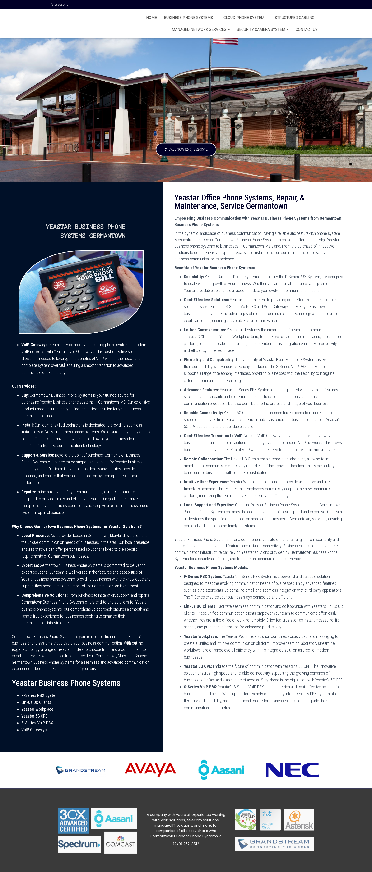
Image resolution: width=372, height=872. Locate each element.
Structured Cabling (296, 17)
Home (151, 17)
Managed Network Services (201, 29)
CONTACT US (307, 29)
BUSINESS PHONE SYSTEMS (190, 17)
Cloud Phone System (245, 17)
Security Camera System (262, 29)
